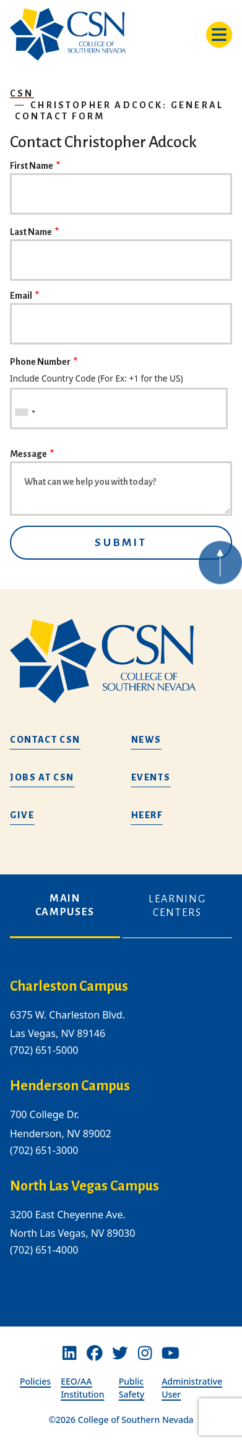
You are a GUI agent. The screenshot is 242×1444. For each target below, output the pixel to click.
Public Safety (132, 1387)
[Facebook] (95, 1353)
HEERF (147, 815)
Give (22, 815)
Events (151, 777)
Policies (35, 1381)
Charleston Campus (69, 986)
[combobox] (25, 412)
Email (21, 296)
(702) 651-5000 (44, 1050)
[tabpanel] (121, 1127)
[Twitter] (120, 1353)
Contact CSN (45, 740)
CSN (22, 93)
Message (28, 454)
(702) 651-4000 (44, 1250)
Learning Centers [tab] (177, 906)
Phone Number (40, 362)
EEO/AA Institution (82, 1387)
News (146, 740)
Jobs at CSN (42, 777)
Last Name (31, 232)
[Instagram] (145, 1353)
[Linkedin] (69, 1353)
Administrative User (192, 1387)
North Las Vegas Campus (84, 1186)
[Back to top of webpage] (220, 572)
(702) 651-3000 (44, 1150)
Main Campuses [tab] (65, 905)
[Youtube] (170, 1353)
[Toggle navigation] (219, 35)
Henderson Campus (70, 1086)
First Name (31, 166)
